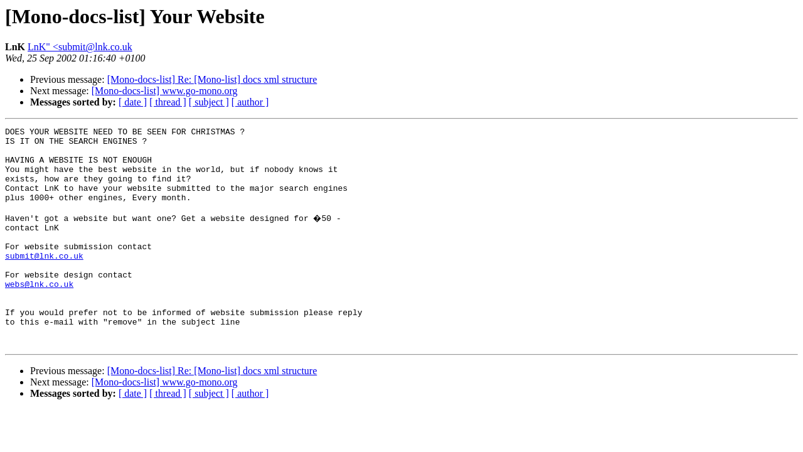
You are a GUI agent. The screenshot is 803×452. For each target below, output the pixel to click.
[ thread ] (167, 102)
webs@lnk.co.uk (39, 314)
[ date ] (133, 102)
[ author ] (250, 102)
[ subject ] (209, 102)
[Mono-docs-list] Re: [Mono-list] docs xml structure (212, 79)
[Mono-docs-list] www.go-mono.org (165, 90)
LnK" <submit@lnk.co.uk (80, 46)
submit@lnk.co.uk (44, 280)
